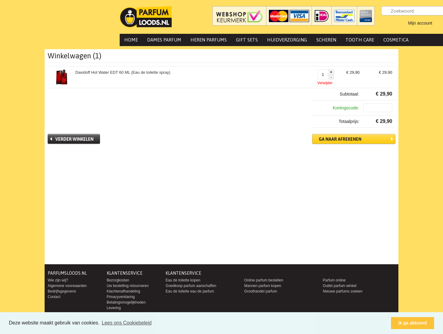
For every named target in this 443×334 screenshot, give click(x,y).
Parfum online (334, 280)
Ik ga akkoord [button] (412, 322)
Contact (54, 297)
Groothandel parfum (260, 291)
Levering (114, 308)
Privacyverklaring (121, 297)
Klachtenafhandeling (123, 291)
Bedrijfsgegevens (62, 291)
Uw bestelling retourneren (128, 286)
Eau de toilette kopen (183, 280)
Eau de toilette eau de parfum (190, 291)
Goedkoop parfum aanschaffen (191, 286)
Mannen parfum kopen (262, 286)
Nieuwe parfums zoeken (342, 291)
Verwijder (325, 83)
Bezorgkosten (118, 280)
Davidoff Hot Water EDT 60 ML (122, 72)
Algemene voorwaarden (67, 286)
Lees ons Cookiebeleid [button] (127, 322)
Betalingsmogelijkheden (126, 302)
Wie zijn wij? (58, 280)
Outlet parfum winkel (339, 286)
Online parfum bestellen (263, 280)
